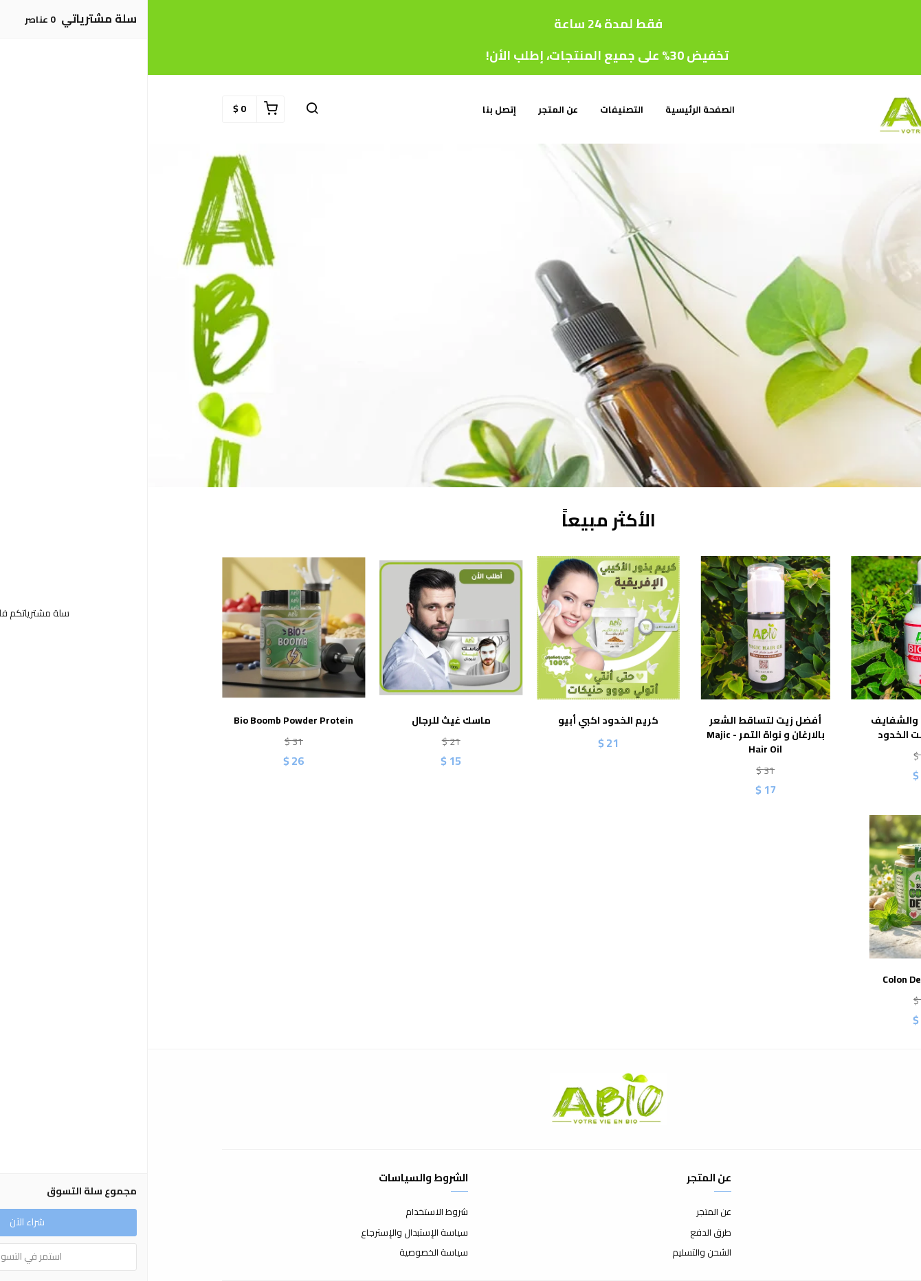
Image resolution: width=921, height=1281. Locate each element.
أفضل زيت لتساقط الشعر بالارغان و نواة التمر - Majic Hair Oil (618, 735)
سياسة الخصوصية (286, 1253)
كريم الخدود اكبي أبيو (460, 720)
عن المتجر (410, 109)
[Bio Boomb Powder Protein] (146, 628)
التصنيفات (474, 109)
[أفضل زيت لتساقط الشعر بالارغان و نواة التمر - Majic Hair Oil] (617, 628)
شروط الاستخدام (289, 1212)
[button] (164, 109)
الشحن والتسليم (554, 1253)
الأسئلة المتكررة (817, 1233)
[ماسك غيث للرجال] (303, 628)
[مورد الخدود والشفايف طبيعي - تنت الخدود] (775, 628)
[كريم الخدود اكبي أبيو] (461, 628)
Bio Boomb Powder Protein (146, 720)
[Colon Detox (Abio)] (775, 887)
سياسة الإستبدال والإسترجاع (266, 1233)
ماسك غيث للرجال (303, 720)
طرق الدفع (563, 1233)
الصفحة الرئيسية (552, 109)
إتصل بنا (351, 109)
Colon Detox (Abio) (775, 979)
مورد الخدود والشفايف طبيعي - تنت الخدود (775, 727)
